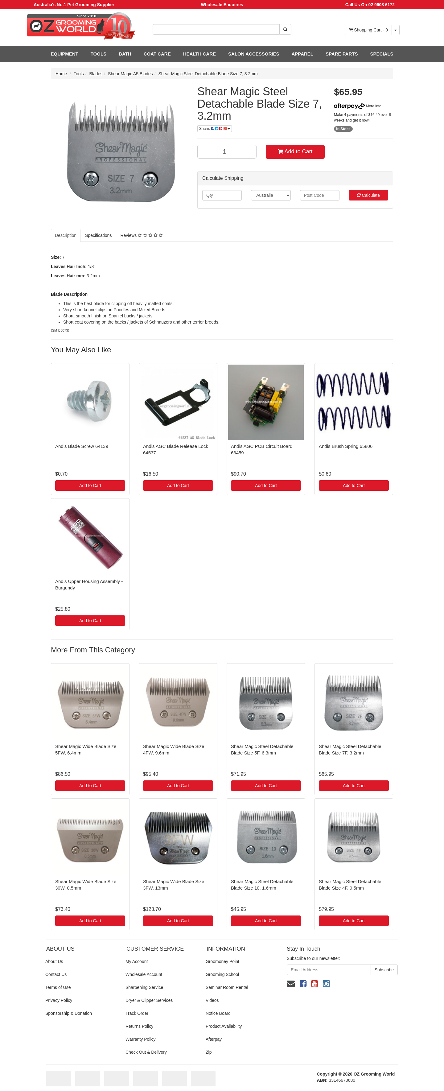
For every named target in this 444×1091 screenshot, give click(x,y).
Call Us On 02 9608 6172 (370, 4)
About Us (54, 961)
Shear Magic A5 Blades (130, 73)
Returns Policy (139, 1026)
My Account (136, 961)
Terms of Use (58, 987)
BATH (125, 53)
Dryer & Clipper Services (149, 1000)
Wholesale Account (143, 974)
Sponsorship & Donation (68, 1013)
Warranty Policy (140, 1039)
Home (61, 73)
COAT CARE (157, 53)
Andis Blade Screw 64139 (81, 446)
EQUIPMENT (64, 53)
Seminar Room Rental (227, 987)
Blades (96, 73)
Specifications (98, 235)
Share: (214, 128)
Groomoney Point (222, 961)
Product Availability (224, 1026)
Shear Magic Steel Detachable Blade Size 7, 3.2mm (207, 73)
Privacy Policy (58, 1000)
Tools (79, 73)
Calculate (368, 195)
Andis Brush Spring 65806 (345, 446)
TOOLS (98, 53)
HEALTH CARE (199, 53)
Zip (209, 1052)
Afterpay (214, 1039)
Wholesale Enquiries (222, 4)
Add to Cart (295, 151)
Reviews (141, 235)
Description (65, 235)
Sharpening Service (144, 987)
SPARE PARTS (342, 53)
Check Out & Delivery (146, 1052)
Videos (212, 1000)
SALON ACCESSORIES (253, 53)
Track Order (136, 1013)
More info (357, 106)
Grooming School (222, 974)
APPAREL (302, 53)
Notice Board (218, 1013)
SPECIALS (381, 53)
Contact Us (56, 974)
